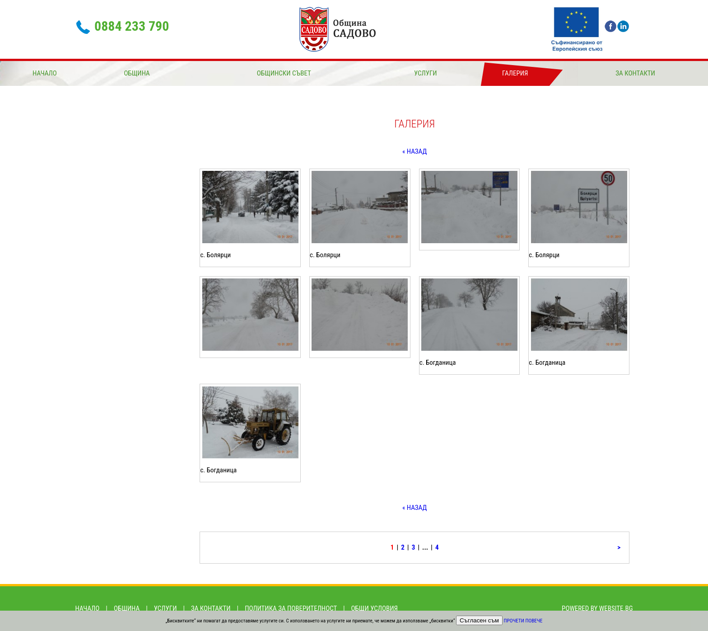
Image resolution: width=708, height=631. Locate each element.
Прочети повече (523, 621)
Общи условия (374, 608)
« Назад (414, 151)
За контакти (635, 73)
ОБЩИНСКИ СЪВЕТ (284, 73)
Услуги (425, 73)
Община (136, 73)
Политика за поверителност (291, 608)
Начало (45, 73)
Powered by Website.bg (597, 608)
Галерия (515, 73)
